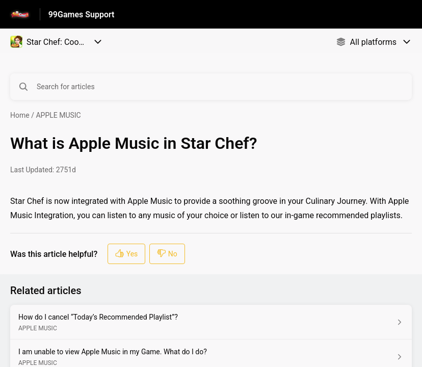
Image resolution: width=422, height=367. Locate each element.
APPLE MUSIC (58, 115)
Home (20, 115)
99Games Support (81, 14)
